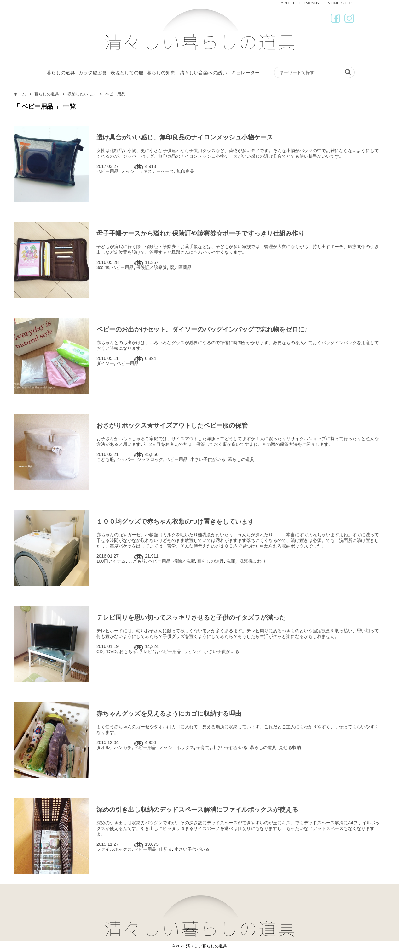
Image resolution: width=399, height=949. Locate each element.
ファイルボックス (114, 849)
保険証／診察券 (151, 267)
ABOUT (288, 3)
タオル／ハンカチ (114, 747)
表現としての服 (126, 72)
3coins (102, 267)
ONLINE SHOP (338, 3)
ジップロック (150, 459)
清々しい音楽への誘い (203, 72)
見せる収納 (290, 747)
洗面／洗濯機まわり (246, 561)
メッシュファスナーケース (147, 171)
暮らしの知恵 (161, 72)
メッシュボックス (176, 747)
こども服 (105, 459)
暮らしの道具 (61, 72)
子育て (203, 747)
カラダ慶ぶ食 (92, 72)
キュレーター (245, 72)
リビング (192, 651)
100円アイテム (111, 561)
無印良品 (185, 171)
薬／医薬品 (181, 267)
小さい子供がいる (207, 459)
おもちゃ (128, 651)
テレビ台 (148, 651)
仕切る (165, 849)
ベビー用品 (107, 171)
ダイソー (105, 363)
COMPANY (309, 3)
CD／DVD (106, 651)
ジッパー (125, 459)
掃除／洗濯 (184, 561)
